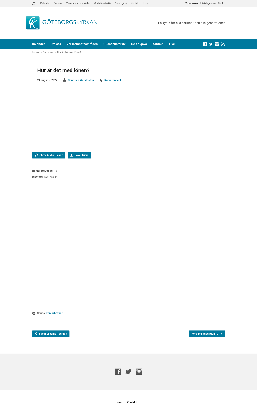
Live (145, 3)
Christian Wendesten (81, 80)
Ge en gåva (121, 3)
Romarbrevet (112, 80)
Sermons (48, 52)
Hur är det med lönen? (69, 52)
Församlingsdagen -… (207, 333)
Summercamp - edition (51, 333)
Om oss (58, 3)
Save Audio (79, 155)
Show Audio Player (49, 155)
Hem (119, 402)
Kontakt (135, 3)
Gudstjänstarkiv (102, 3)
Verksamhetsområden (78, 3)
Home (35, 52)
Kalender (45, 3)
